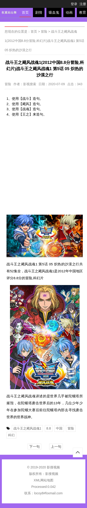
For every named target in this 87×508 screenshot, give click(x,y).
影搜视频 (51, 474)
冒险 (44, 31)
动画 (69, 12)
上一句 (56, 446)
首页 (25, 12)
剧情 (38, 12)
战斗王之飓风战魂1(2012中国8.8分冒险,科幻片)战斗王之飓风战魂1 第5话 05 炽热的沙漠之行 (44, 41)
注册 (83, 4)
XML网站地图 (43, 480)
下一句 (34, 446)
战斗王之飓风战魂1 (27, 428)
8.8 (48, 428)
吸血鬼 (54, 12)
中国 (59, 428)
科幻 (11, 435)
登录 (74, 4)
